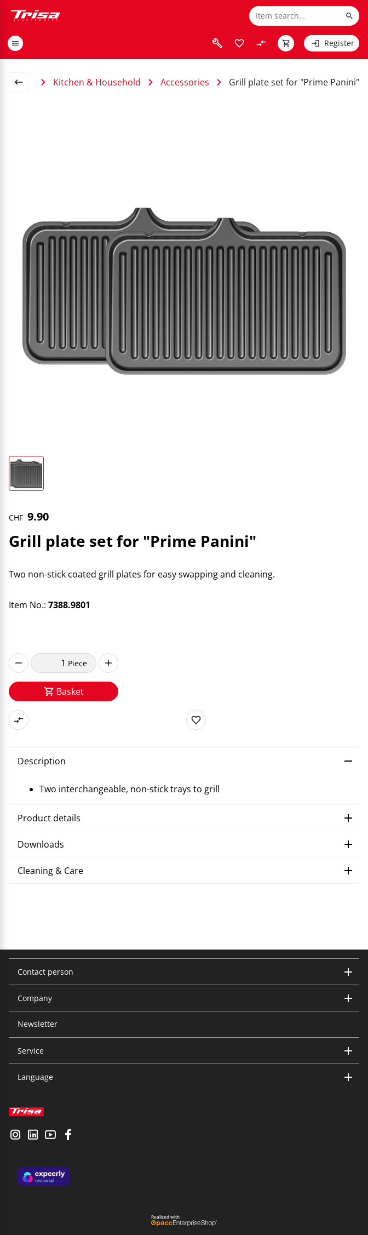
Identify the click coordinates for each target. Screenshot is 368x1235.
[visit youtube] (50, 1136)
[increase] (108, 663)
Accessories (184, 82)
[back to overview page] (23, 82)
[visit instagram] (15, 1136)
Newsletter (38, 1024)
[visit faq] (217, 43)
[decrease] (18, 663)
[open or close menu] (15, 43)
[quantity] (49, 663)
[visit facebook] (67, 1136)
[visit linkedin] (32, 1136)
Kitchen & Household (97, 82)
